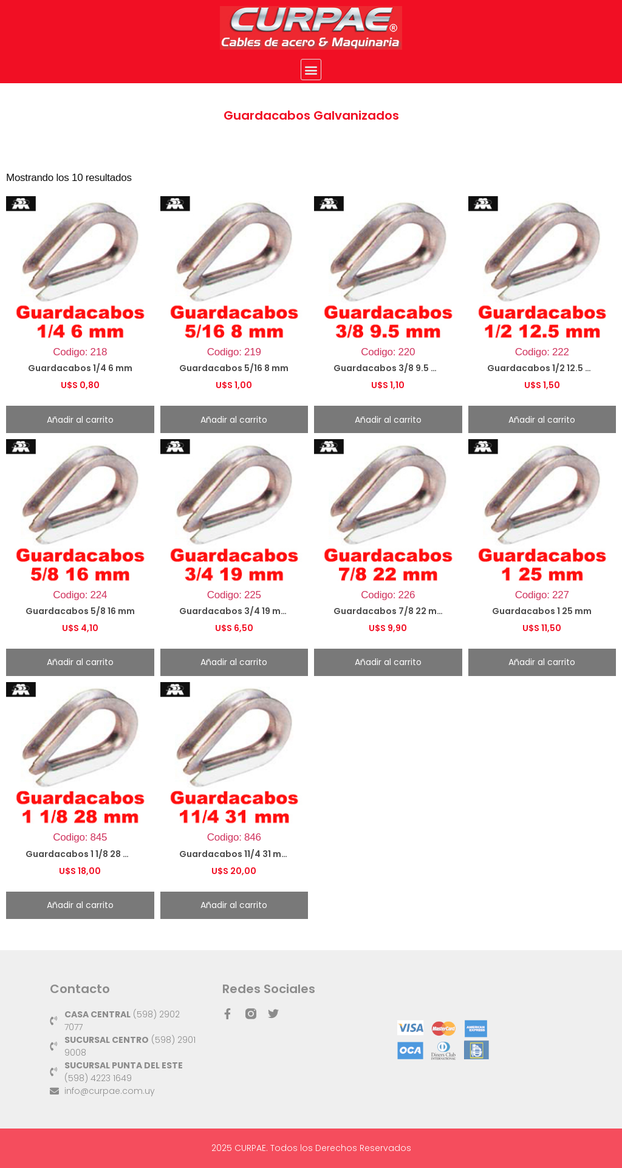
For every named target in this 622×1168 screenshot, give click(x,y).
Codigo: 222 (542, 295)
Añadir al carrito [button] (80, 420)
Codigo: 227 (542, 538)
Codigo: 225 (234, 538)
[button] (311, 69)
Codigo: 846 (234, 780)
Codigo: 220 (388, 295)
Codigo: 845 (80, 780)
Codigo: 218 (80, 295)
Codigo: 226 (388, 538)
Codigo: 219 (234, 295)
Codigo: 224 (80, 538)
